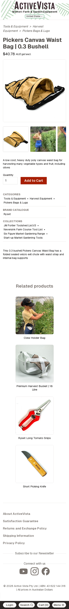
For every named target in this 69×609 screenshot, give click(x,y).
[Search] (27, 605)
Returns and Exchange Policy (25, 528)
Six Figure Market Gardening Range (24, 233)
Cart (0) (43, 605)
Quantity (8, 175)
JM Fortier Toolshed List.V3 (20, 225)
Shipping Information (18, 536)
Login (9, 605)
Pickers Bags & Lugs (35, 31)
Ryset (7, 214)
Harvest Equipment (41, 198)
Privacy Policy (14, 543)
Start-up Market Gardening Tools (23, 237)
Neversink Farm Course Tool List (23, 229)
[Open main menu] (59, 605)
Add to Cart (33, 180)
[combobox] (34, 16)
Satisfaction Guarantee (20, 521)
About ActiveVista (16, 514)
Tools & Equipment (15, 26)
